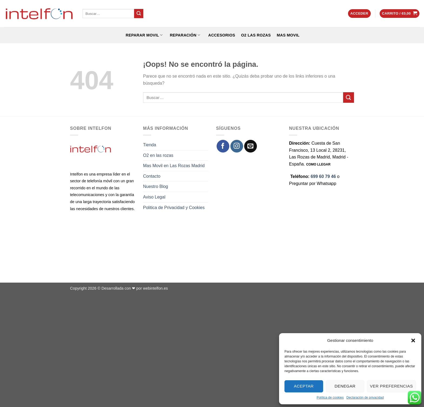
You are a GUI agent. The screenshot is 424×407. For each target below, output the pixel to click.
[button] (413, 340)
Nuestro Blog (155, 186)
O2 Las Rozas (256, 35)
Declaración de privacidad (365, 397)
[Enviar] (138, 13)
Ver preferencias (391, 386)
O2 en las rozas (158, 155)
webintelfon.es (155, 288)
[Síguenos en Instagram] (236, 146)
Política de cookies (330, 397)
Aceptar (304, 386)
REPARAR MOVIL (143, 35)
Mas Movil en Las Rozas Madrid (174, 165)
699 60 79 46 (323, 176)
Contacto (151, 176)
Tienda (149, 145)
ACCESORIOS (220, 35)
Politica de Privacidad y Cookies (174, 207)
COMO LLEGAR (318, 164)
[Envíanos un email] (250, 146)
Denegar (344, 386)
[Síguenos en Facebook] (223, 146)
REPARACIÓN (184, 35)
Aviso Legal (154, 197)
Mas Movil (288, 35)
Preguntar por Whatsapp (312, 183)
